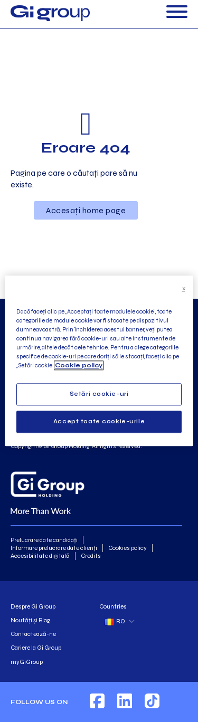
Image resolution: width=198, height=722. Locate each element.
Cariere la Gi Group (36, 647)
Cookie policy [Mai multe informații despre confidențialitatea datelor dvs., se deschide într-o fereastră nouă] (78, 365)
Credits (91, 555)
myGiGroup (27, 662)
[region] (99, 361)
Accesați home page (86, 210)
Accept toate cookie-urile (99, 421)
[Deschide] (176, 13)
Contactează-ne (33, 634)
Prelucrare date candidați (44, 540)
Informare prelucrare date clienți (54, 548)
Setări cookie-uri (99, 394)
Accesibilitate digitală (40, 555)
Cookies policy (127, 548)
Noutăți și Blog (30, 620)
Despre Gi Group (33, 606)
